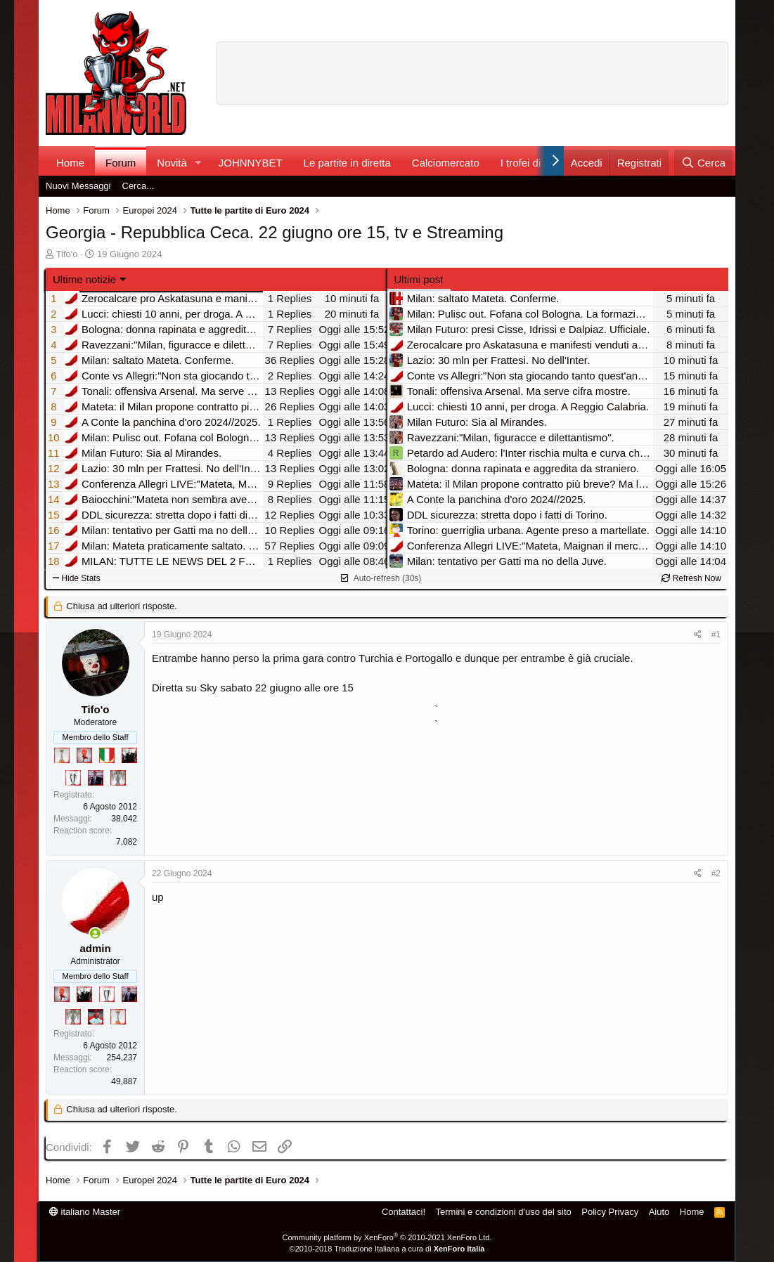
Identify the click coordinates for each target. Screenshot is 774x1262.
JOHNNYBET (251, 163)
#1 (716, 634)
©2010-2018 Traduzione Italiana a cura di (387, 1248)
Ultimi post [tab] (419, 279)
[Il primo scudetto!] (107, 755)
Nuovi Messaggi (78, 186)
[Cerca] (703, 163)
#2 (716, 873)
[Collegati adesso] (95, 933)
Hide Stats (77, 578)
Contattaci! (403, 1211)
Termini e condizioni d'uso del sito (504, 1211)
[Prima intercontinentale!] (62, 755)
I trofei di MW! (533, 163)
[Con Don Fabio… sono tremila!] (95, 778)
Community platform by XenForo (387, 1237)
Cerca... (138, 186)
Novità (172, 163)
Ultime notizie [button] (84, 279)
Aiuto (659, 1211)
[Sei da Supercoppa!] (118, 778)
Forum (120, 163)
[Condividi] (698, 635)
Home (70, 163)
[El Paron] (129, 755)
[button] (198, 163)
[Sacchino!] (95, 1016)
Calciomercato (445, 163)
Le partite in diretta (347, 163)
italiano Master (84, 1211)
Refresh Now (691, 578)
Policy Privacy (609, 1211)
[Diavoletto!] (84, 755)
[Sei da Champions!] (73, 778)
